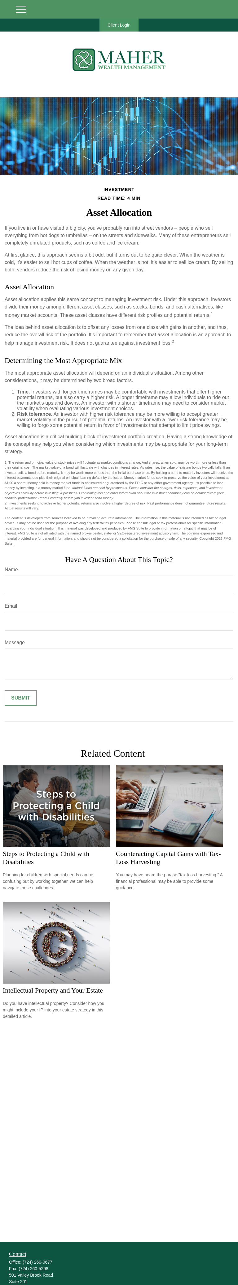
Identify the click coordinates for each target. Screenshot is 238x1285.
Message (15, 642)
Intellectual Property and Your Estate (53, 990)
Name (11, 569)
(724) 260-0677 (37, 1262)
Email (11, 606)
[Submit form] (21, 698)
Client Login (119, 25)
